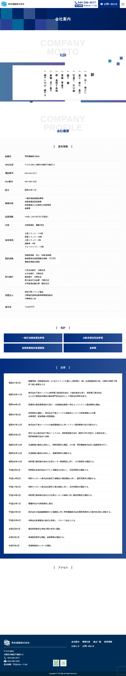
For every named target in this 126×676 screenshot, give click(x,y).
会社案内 (75, 642)
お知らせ (75, 646)
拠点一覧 (97, 642)
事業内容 (86, 642)
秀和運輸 (61, 673)
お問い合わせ (109, 4)
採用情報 (108, 642)
